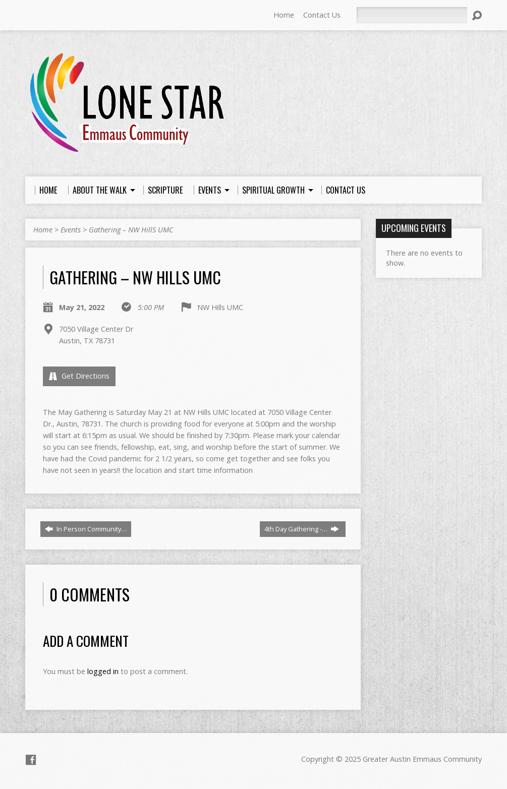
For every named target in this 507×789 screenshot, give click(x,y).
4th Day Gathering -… (301, 528)
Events (71, 229)
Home (283, 15)
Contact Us (322, 15)
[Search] (411, 15)
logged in (103, 671)
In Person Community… (86, 528)
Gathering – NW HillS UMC (131, 229)
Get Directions (79, 376)
